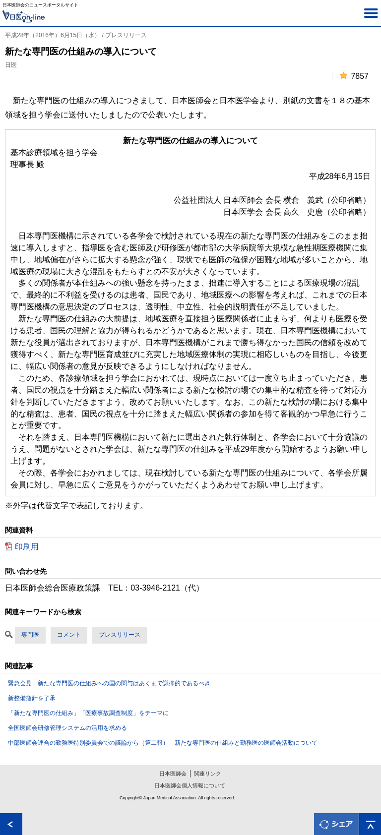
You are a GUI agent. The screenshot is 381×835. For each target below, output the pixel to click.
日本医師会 (173, 773)
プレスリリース (119, 634)
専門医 (30, 634)
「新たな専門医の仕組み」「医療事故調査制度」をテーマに (88, 713)
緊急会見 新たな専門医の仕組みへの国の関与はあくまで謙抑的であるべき (109, 683)
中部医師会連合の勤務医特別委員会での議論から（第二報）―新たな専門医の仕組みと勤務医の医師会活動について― (165, 742)
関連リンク (207, 773)
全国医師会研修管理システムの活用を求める (67, 727)
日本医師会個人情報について (189, 785)
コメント (69, 634)
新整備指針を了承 (32, 698)
